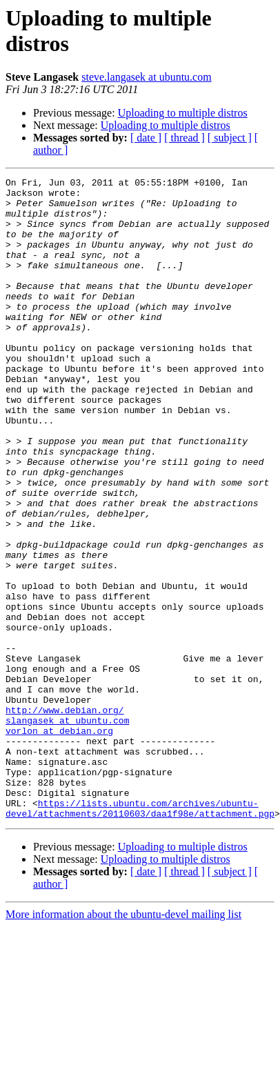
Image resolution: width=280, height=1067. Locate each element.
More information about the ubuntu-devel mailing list (123, 1042)
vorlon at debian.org (59, 842)
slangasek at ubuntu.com (67, 830)
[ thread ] (184, 137)
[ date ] (145, 137)
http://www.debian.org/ (65, 817)
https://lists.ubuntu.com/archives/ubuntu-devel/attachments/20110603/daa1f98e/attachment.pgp (140, 935)
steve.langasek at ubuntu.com (146, 77)
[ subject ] (230, 137)
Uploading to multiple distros (183, 113)
